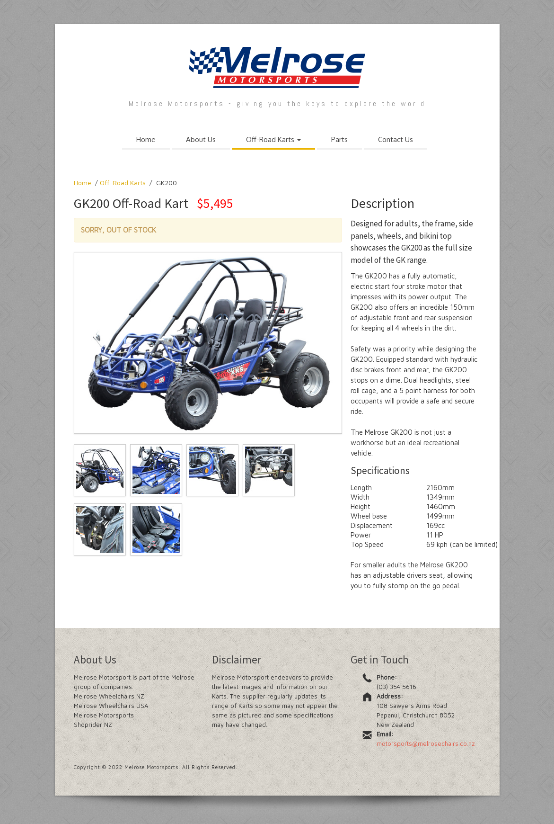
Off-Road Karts (273, 139)
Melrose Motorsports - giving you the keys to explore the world (277, 103)
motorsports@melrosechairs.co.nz (426, 743)
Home (146, 139)
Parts (339, 139)
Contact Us (395, 139)
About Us (201, 139)
